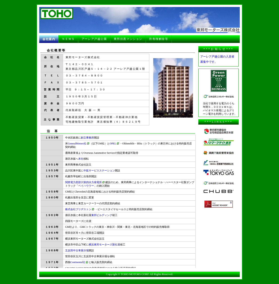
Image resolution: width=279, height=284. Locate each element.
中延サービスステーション (99, 170)
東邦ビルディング (101, 215)
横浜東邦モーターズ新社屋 (104, 244)
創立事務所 (87, 137)
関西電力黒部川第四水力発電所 (83, 182)
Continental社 (77, 262)
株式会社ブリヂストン (78, 209)
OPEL (113, 143)
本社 (80, 158)
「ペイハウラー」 (86, 185)
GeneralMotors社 (77, 143)
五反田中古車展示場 (77, 250)
